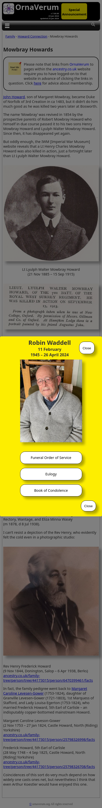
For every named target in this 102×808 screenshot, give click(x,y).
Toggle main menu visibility (7, 25)
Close (87, 348)
